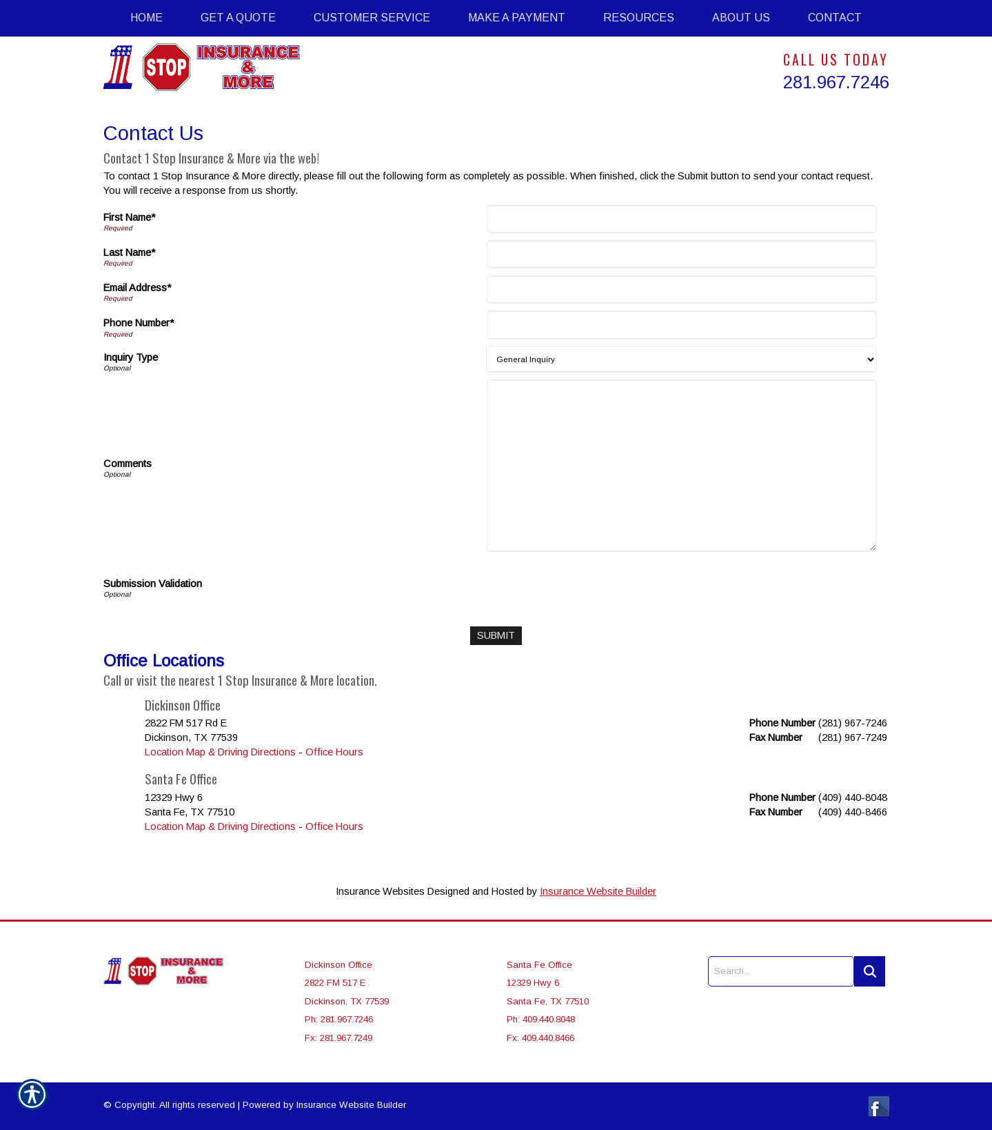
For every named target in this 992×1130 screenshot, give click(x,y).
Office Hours (334, 751)
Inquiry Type (130, 357)
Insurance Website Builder (598, 891)
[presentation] (595, 586)
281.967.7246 (836, 82)
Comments (127, 463)
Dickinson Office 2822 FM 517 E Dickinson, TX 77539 (347, 983)
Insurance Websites (380, 891)
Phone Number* (138, 322)
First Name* (129, 217)
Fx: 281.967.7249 (338, 1038)
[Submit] (496, 635)
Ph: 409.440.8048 (541, 1019)
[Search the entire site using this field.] (781, 971)
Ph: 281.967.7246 (339, 1019)
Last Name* (129, 252)
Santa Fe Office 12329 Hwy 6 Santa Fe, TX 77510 (548, 983)
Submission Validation (152, 583)
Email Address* (137, 287)
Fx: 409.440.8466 (540, 1038)
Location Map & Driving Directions (220, 751)
